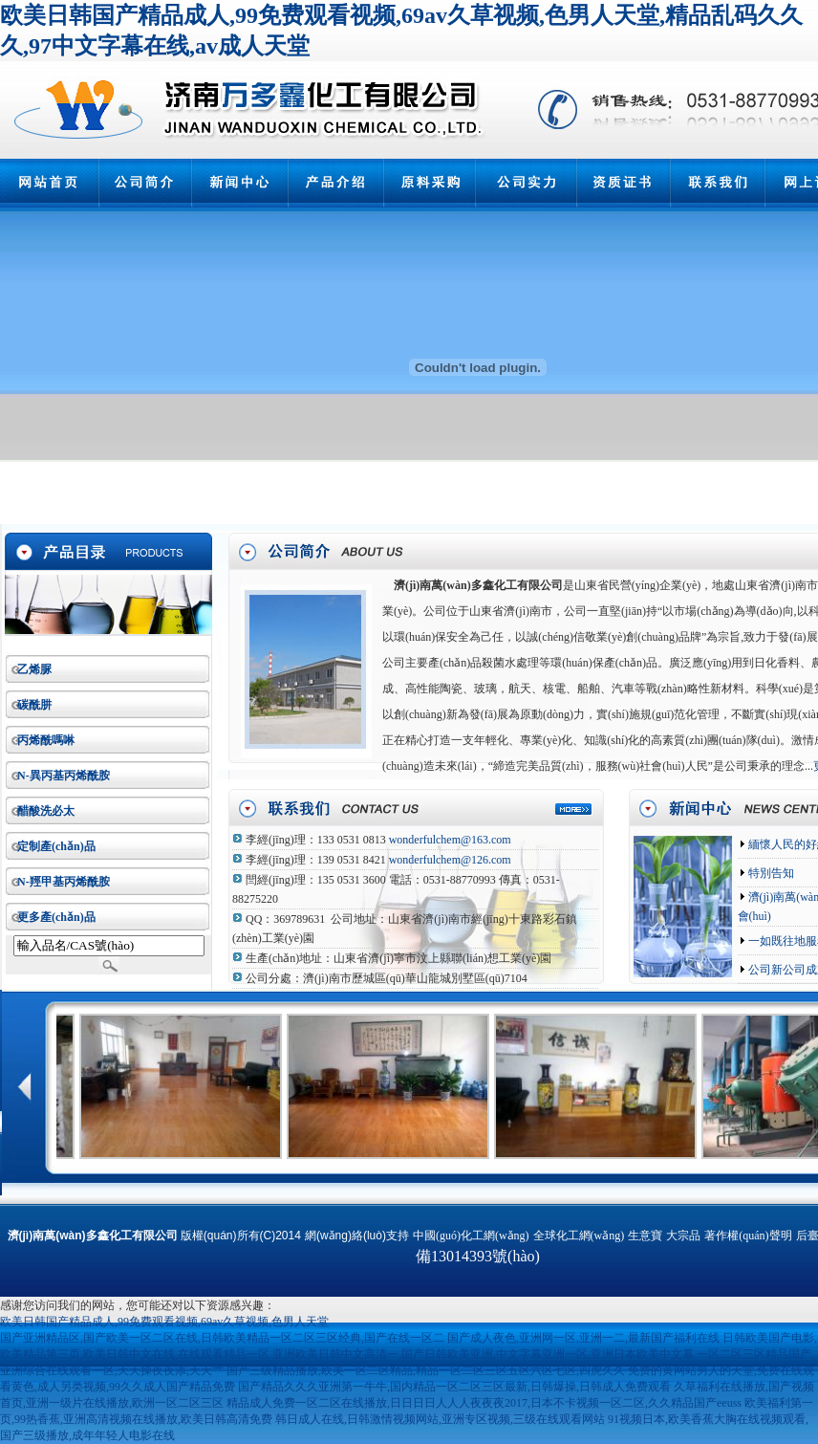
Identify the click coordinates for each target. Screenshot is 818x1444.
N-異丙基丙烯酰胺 (63, 775)
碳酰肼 (34, 704)
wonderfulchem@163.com (450, 839)
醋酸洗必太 (46, 811)
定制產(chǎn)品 (56, 846)
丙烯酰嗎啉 (46, 740)
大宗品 (683, 1235)
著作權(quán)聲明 (747, 1235)
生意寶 (645, 1235)
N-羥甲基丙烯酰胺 (63, 881)
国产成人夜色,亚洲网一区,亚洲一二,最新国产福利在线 (583, 1338)
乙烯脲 (34, 669)
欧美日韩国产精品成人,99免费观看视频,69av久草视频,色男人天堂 (164, 1321)
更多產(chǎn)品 (56, 917)
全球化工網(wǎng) (579, 1235)
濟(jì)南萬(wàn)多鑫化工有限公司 (478, 585)
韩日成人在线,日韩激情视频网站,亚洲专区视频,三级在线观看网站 (440, 1419)
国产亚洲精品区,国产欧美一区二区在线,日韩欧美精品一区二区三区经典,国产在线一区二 (222, 1338)
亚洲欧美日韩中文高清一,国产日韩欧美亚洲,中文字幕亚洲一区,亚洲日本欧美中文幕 (483, 1354)
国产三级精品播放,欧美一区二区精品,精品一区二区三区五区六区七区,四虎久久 (425, 1370)
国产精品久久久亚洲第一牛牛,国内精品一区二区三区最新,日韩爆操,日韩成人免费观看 (454, 1386)
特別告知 (769, 873)
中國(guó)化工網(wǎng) (471, 1235)
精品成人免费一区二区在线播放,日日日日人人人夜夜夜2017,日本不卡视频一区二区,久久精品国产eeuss (484, 1403)
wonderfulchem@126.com (450, 859)
